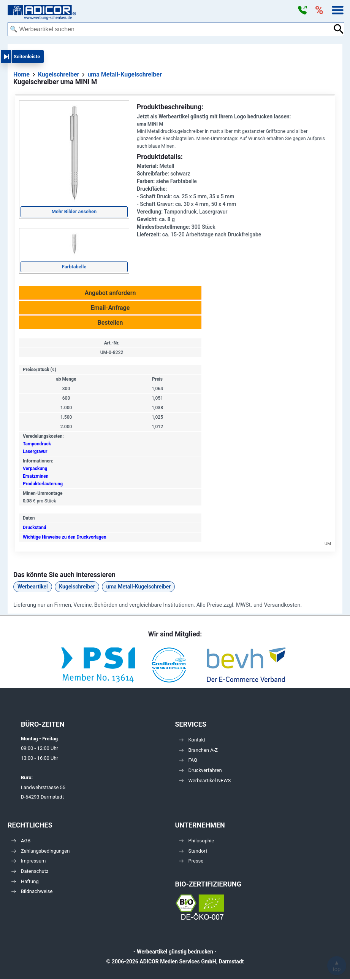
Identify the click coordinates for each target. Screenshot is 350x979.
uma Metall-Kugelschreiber (138, 587)
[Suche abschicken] (338, 29)
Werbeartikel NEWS (205, 780)
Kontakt (192, 740)
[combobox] (170, 29)
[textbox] (170, 29)
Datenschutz (29, 871)
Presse (191, 861)
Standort (193, 851)
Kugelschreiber (77, 587)
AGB (20, 840)
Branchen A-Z (198, 750)
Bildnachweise (31, 891)
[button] (302, 10)
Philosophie (196, 840)
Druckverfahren (200, 770)
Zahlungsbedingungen (40, 851)
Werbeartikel (32, 587)
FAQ (188, 760)
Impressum (28, 861)
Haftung (25, 881)
